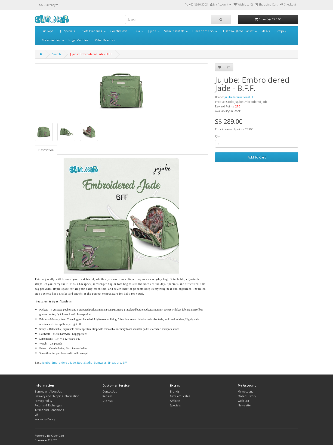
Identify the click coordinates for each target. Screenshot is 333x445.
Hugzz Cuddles (78, 40)
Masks (266, 31)
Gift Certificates (180, 396)
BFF (125, 363)
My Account (245, 391)
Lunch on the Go (203, 31)
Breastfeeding (51, 40)
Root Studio (84, 363)
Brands (174, 391)
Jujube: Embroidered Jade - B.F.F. (91, 54)
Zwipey (281, 31)
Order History (247, 396)
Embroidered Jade (64, 363)
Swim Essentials (174, 31)
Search (56, 54)
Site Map (108, 401)
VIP (37, 415)
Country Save (118, 31)
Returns (107, 396)
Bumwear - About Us (48, 391)
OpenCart (57, 436)
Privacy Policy (43, 401)
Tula (137, 31)
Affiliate (175, 401)
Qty (217, 136)
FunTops (47, 31)
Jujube (152, 31)
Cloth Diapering (92, 31)
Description (46, 150)
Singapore (114, 363)
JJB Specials (67, 31)
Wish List (243, 401)
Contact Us (109, 391)
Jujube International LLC (240, 97)
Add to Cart (257, 157)
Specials (175, 405)
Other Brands (104, 40)
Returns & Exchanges (48, 405)
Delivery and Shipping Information (57, 396)
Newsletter (245, 405)
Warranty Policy (45, 419)
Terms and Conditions (49, 410)
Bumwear (100, 363)
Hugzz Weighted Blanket (237, 31)
